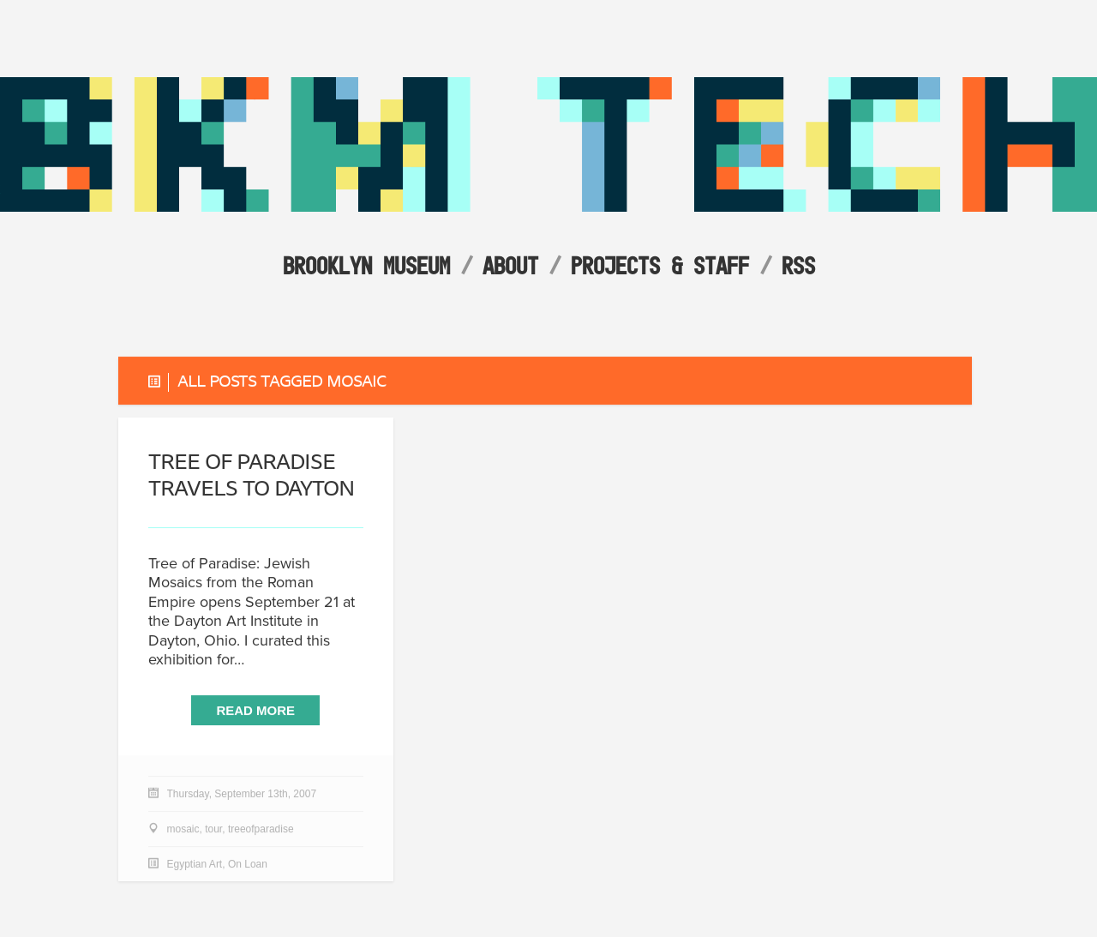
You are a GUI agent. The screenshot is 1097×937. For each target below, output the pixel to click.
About (510, 265)
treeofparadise (261, 830)
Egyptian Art (195, 865)
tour (213, 830)
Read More (255, 710)
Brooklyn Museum (366, 265)
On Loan (247, 865)
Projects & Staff (660, 265)
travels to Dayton (251, 475)
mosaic (183, 830)
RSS (798, 265)
